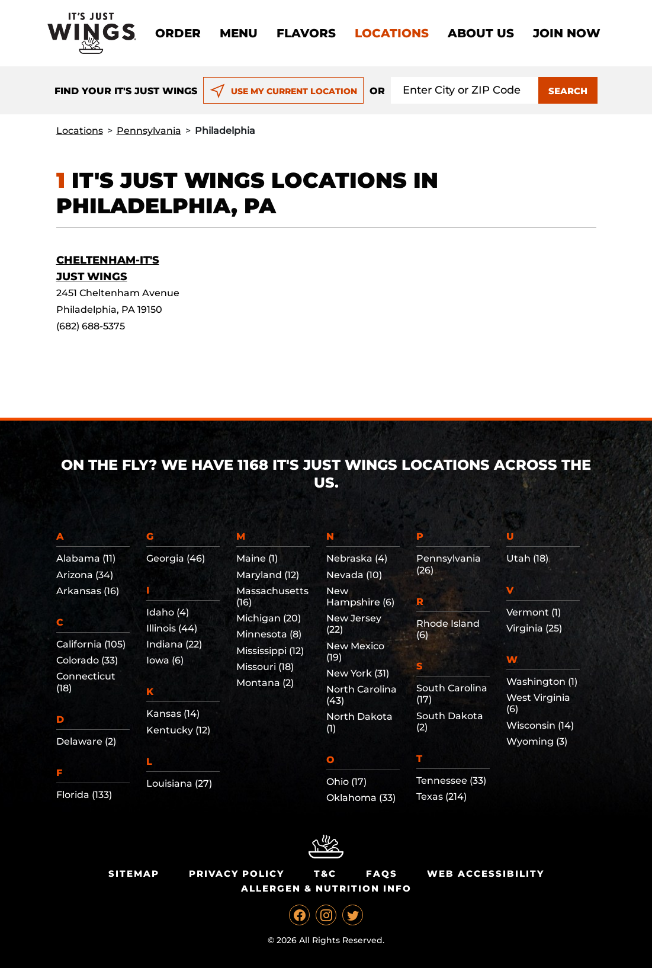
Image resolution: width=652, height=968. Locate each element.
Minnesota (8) (268, 634)
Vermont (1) (533, 612)
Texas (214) (441, 796)
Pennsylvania (149, 130)
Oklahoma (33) (361, 797)
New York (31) (357, 673)
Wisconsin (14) (540, 725)
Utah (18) (527, 558)
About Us (481, 33)
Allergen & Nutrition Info (326, 888)
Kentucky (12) (178, 730)
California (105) (91, 644)
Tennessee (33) (451, 780)
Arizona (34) (84, 575)
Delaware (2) (86, 741)
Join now (566, 33)
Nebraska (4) (356, 558)
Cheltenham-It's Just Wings (107, 268)
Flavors (306, 33)
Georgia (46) (175, 558)
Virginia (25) (534, 628)
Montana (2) (265, 682)
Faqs (381, 873)
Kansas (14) (173, 713)
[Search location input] (465, 90)
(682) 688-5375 (90, 326)
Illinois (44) (171, 628)
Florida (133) (84, 794)
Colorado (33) (87, 660)
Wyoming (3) (536, 741)
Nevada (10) (354, 575)
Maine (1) (257, 558)
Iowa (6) (165, 660)
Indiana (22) (174, 644)
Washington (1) (541, 681)
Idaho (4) (167, 612)
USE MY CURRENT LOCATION (283, 91)
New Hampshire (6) (360, 596)
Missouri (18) (265, 666)
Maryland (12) (267, 575)
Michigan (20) (268, 618)
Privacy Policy (236, 873)
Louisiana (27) (179, 783)
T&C (325, 873)
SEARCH (567, 91)
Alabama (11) (85, 558)
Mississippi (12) (270, 650)
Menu (239, 33)
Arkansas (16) (87, 591)
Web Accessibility (485, 873)
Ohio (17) (346, 781)
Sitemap (133, 873)
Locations (392, 33)
